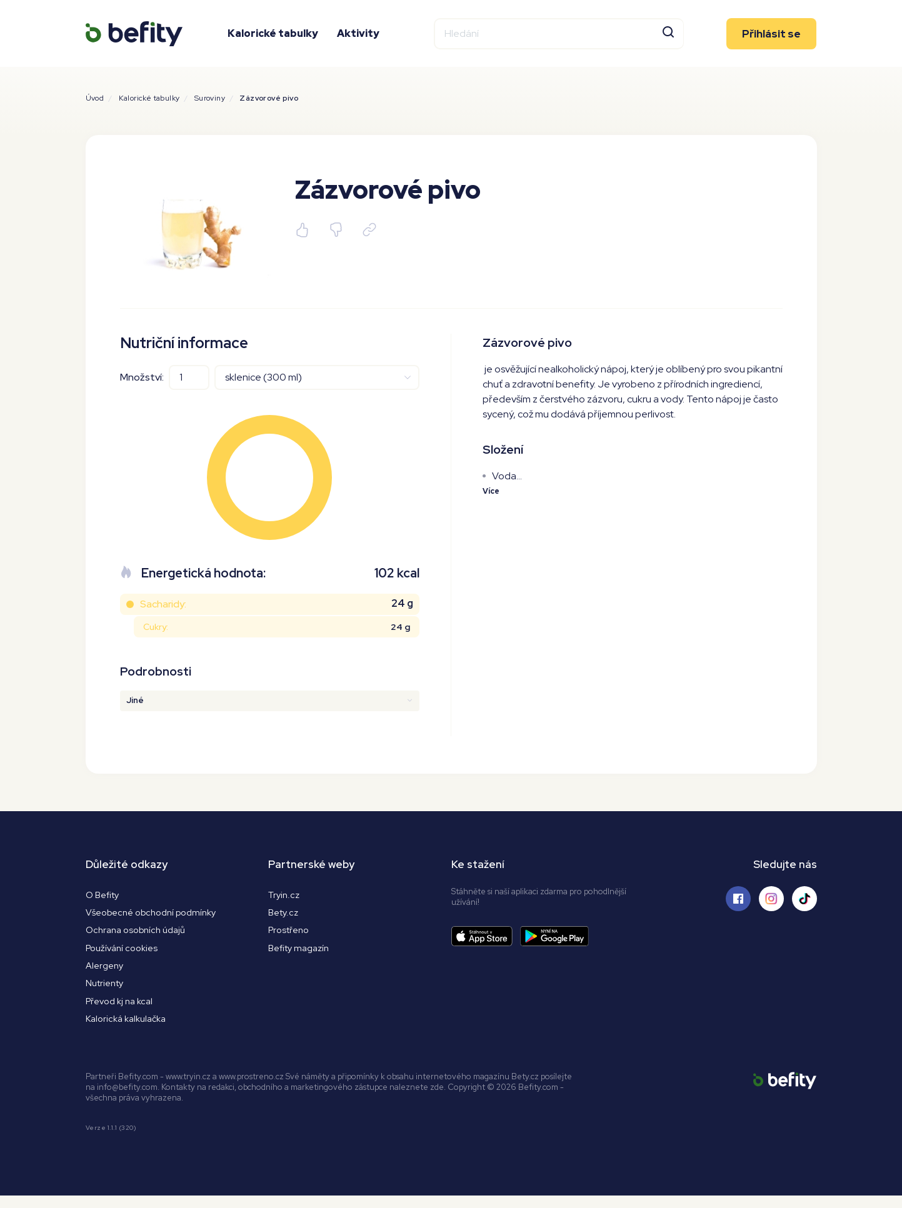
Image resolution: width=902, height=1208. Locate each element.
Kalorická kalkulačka (130, 1029)
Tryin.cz (285, 895)
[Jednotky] (316, 377)
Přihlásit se (771, 47)
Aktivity (358, 46)
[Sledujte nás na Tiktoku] (804, 898)
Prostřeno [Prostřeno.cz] (290, 933)
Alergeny (106, 972)
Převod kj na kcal (123, 1010)
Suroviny (209, 98)
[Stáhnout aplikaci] (485, 936)
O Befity (104, 895)
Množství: (142, 377)
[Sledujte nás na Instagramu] (771, 898)
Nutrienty (107, 991)
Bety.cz (284, 914)
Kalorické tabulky (273, 46)
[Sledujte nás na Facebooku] (738, 898)
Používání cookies (125, 952)
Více (492, 492)
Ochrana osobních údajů (140, 933)
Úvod (95, 98)
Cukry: (155, 626)
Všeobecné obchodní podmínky (158, 914)
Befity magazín (301, 952)
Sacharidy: (163, 604)
